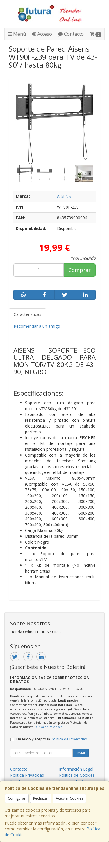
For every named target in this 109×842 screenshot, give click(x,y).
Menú (17, 34)
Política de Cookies (77, 775)
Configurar (17, 798)
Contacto (71, 34)
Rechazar (40, 798)
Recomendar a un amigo (37, 326)
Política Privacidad (27, 775)
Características (27, 314)
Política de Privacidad (48, 727)
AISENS (64, 196)
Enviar (80, 752)
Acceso (42, 34)
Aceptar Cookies (69, 798)
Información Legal (76, 769)
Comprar (79, 270)
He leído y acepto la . (52, 739)
